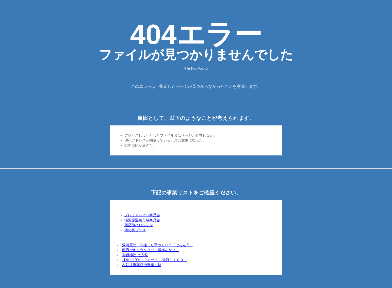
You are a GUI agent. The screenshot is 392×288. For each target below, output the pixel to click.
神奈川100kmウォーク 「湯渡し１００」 (154, 260)
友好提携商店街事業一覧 (141, 265)
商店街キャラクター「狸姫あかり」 (150, 250)
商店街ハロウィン (138, 225)
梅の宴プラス (135, 230)
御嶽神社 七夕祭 (135, 255)
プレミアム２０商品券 (142, 215)
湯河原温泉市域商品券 (142, 220)
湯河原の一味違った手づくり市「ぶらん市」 (157, 245)
